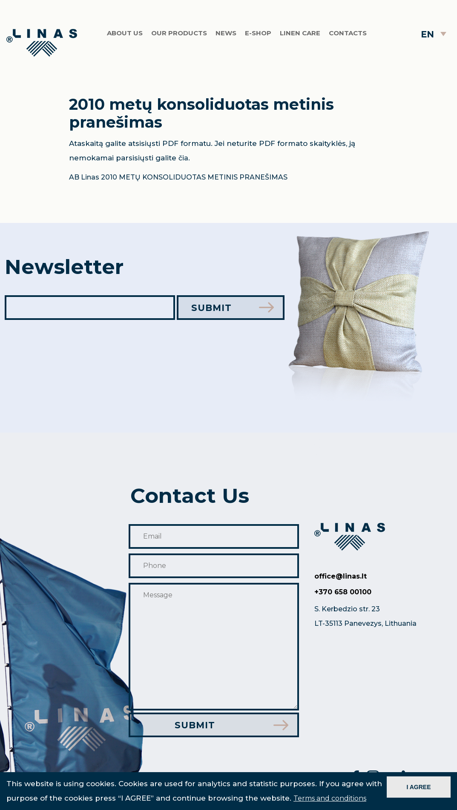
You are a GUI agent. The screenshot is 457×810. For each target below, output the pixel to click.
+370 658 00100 (342, 592)
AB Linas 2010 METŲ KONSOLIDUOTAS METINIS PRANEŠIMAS (178, 177)
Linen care (300, 36)
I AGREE (418, 787)
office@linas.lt (340, 576)
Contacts (348, 36)
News (226, 36)
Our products (179, 36)
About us (125, 36)
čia (183, 158)
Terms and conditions (329, 798)
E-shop (258, 36)
